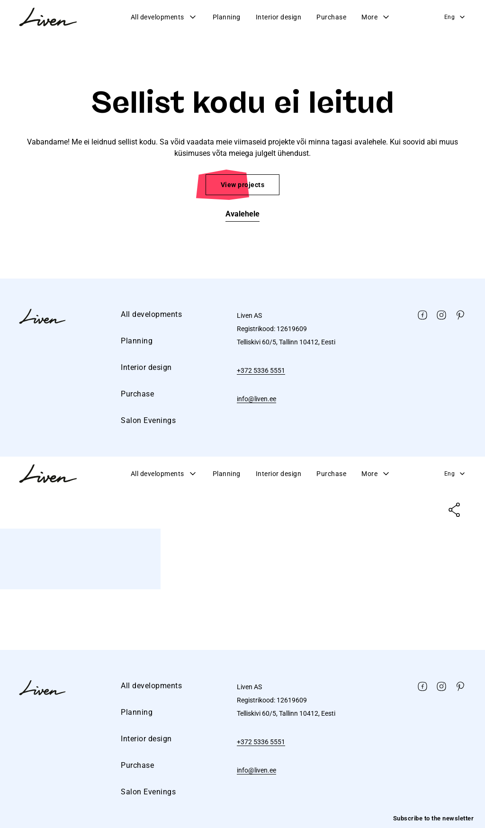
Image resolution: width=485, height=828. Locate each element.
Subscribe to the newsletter (433, 818)
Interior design (279, 17)
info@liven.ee (256, 399)
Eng (455, 17)
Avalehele (242, 213)
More (376, 17)
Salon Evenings (148, 420)
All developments (164, 17)
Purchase (331, 17)
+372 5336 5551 (261, 370)
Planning (227, 17)
